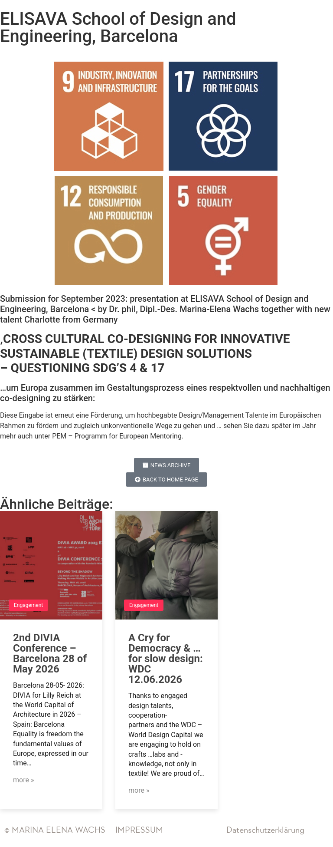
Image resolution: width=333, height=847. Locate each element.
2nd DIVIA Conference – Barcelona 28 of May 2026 (50, 653)
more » (23, 780)
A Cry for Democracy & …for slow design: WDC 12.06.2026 (165, 659)
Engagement (28, 605)
